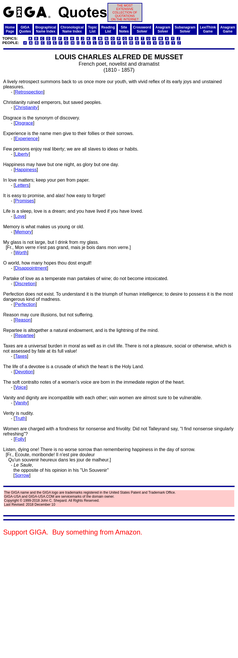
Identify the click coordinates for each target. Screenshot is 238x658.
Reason (23, 319)
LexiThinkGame (208, 29)
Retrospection (29, 92)
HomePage (10, 29)
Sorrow (22, 475)
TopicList (92, 29)
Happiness (26, 169)
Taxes (21, 356)
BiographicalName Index (45, 29)
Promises (24, 200)
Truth (20, 418)
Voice (20, 387)
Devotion (24, 371)
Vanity (21, 402)
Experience (26, 138)
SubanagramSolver (185, 29)
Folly (20, 439)
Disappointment (31, 268)
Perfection (25, 304)
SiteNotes (124, 29)
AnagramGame (227, 29)
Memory (23, 231)
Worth (21, 252)
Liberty (22, 154)
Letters (22, 185)
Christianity (26, 107)
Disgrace (24, 123)
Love (20, 216)
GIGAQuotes (25, 29)
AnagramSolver (163, 29)
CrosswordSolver (142, 29)
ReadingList (108, 29)
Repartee (24, 335)
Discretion (25, 283)
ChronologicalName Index (72, 29)
